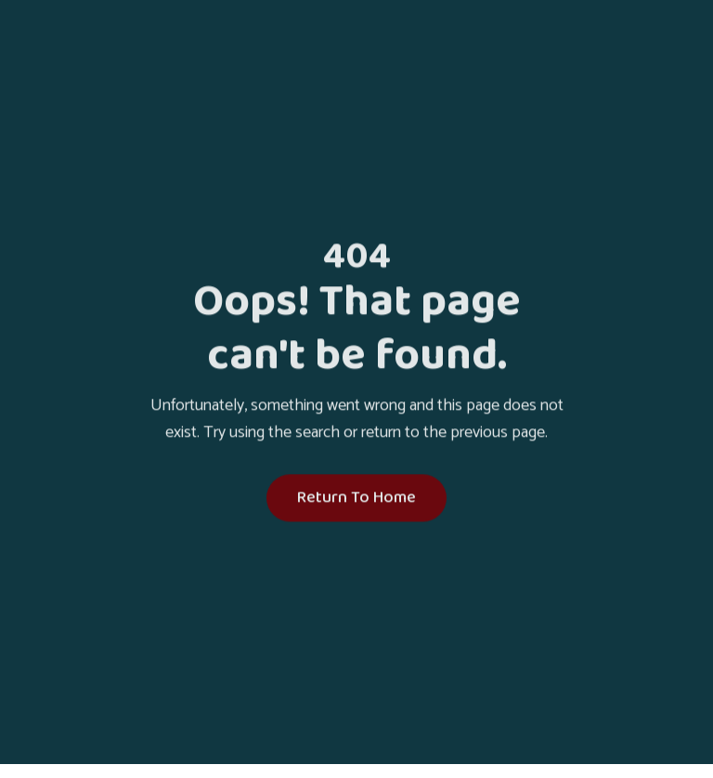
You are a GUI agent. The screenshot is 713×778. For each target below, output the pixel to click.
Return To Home (356, 499)
